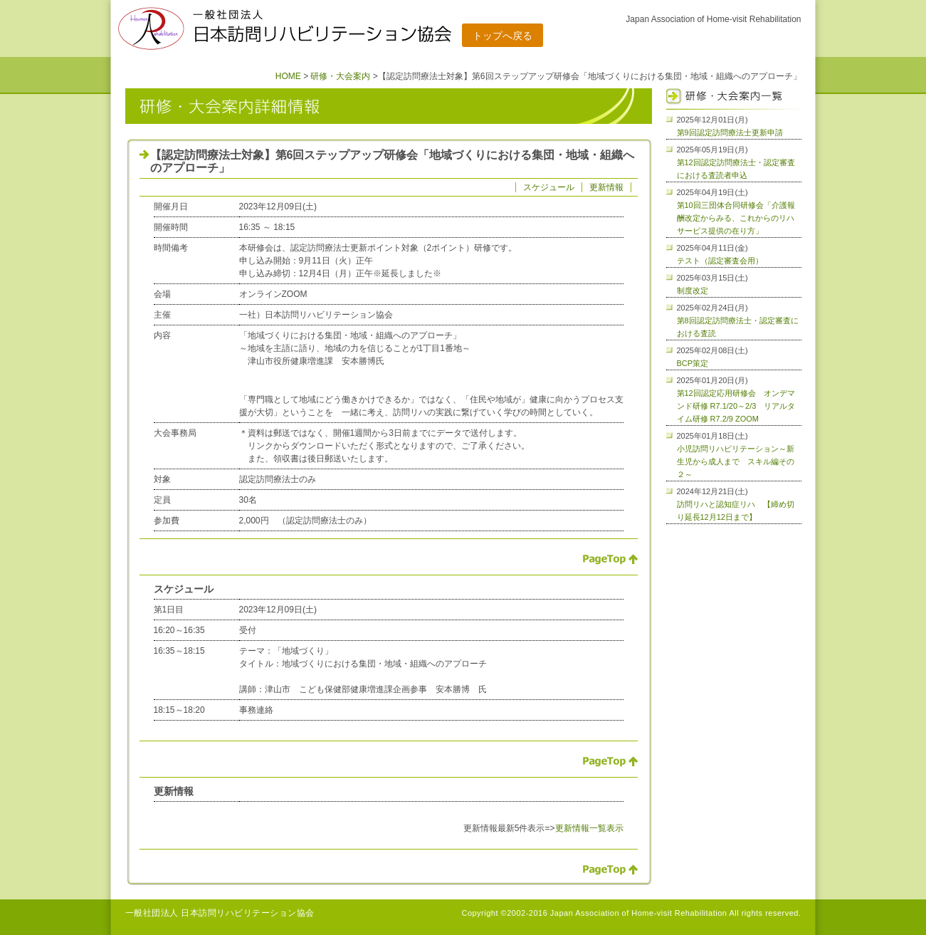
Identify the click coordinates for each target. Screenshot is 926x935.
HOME (288, 76)
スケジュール (548, 187)
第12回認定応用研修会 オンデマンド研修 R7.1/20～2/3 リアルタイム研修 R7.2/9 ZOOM (736, 406)
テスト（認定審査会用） (720, 260)
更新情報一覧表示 (589, 828)
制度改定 (692, 290)
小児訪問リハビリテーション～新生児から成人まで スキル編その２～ (735, 461)
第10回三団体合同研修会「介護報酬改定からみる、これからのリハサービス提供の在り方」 (736, 218)
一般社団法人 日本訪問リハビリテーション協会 (220, 913)
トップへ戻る (502, 35)
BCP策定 (693, 363)
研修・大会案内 (340, 76)
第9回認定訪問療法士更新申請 (730, 132)
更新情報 (606, 187)
